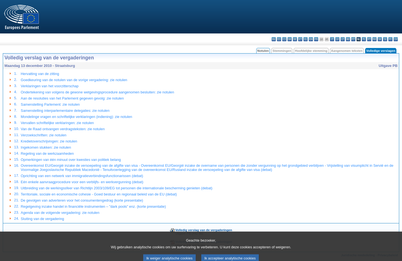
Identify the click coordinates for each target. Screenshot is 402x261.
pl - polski (364, 39)
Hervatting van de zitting (40, 74)
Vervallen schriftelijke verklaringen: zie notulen (57, 123)
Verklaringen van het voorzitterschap (49, 86)
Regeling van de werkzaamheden (47, 153)
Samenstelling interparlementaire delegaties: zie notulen (65, 110)
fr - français (316, 39)
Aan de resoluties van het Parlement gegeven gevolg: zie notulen (72, 98)
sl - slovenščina (385, 39)
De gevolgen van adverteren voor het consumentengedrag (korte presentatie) (82, 200)
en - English (311, 39)
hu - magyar (348, 39)
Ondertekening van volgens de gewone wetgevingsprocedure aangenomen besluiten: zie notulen (97, 92)
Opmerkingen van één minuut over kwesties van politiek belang (71, 160)
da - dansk (290, 39)
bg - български (274, 39)
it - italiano (332, 39)
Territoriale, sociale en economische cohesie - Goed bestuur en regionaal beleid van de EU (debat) (99, 194)
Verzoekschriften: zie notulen (43, 135)
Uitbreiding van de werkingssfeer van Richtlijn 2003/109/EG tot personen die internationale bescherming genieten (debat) (116, 188)
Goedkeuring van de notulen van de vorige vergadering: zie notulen (74, 80)
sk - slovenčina (380, 39)
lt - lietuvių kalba (343, 39)
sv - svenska (396, 39)
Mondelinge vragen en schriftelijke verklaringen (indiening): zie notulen (76, 117)
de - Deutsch (295, 39)
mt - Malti (353, 39)
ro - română (374, 39)
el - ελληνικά (305, 39)
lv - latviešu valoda (337, 39)
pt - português (369, 39)
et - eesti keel (300, 39)
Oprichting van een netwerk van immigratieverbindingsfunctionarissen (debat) (82, 176)
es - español (279, 39)
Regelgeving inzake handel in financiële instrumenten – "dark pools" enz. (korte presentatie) (93, 206)
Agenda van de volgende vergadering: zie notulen (60, 213)
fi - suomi (390, 39)
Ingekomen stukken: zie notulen (46, 147)
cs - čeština (284, 39)
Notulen (263, 50)
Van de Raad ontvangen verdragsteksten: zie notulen (63, 129)
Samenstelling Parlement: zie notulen (50, 104)
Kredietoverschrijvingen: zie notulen (49, 141)
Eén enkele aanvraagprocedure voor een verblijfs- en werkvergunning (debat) (82, 182)
